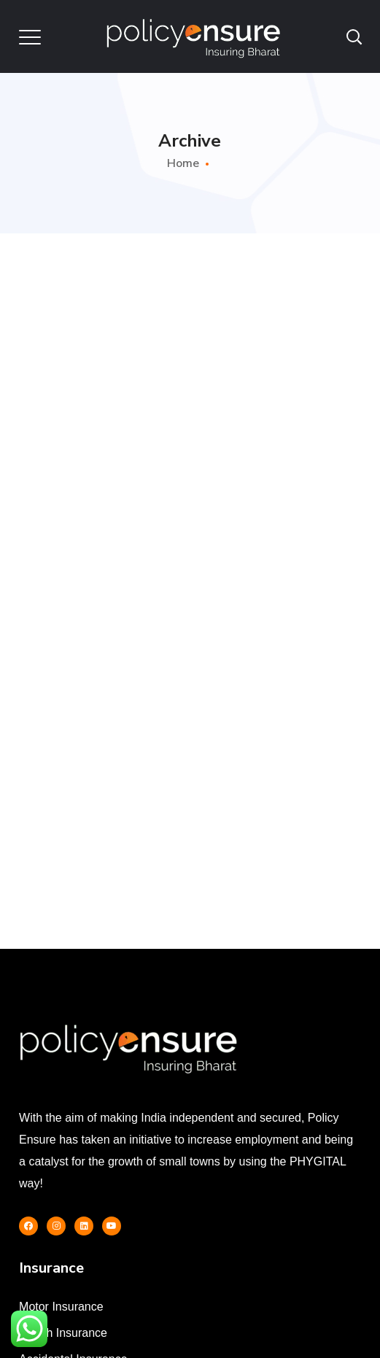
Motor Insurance (61, 1306)
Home (183, 163)
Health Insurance (63, 1333)
